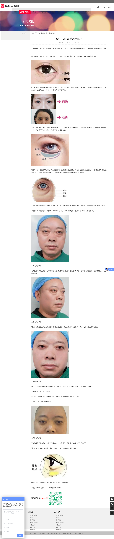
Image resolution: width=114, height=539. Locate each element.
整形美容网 (79, 537)
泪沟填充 (44, 12)
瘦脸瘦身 (86, 12)
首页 (14, 12)
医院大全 (66, 12)
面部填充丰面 (55, 12)
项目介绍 (76, 12)
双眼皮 (35, 12)
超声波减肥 (44, 34)
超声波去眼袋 (24, 12)
